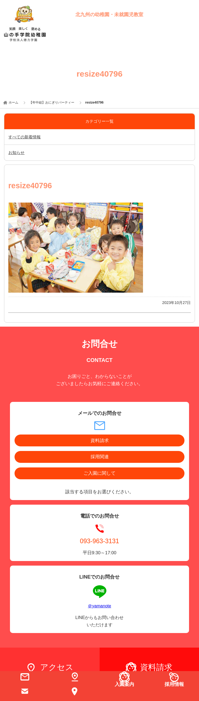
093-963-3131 (99, 540)
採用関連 (99, 456)
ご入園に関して (99, 473)
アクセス (57, 667)
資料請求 (99, 440)
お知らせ (16, 152)
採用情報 (174, 684)
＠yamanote (99, 605)
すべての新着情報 (24, 137)
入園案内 (124, 684)
